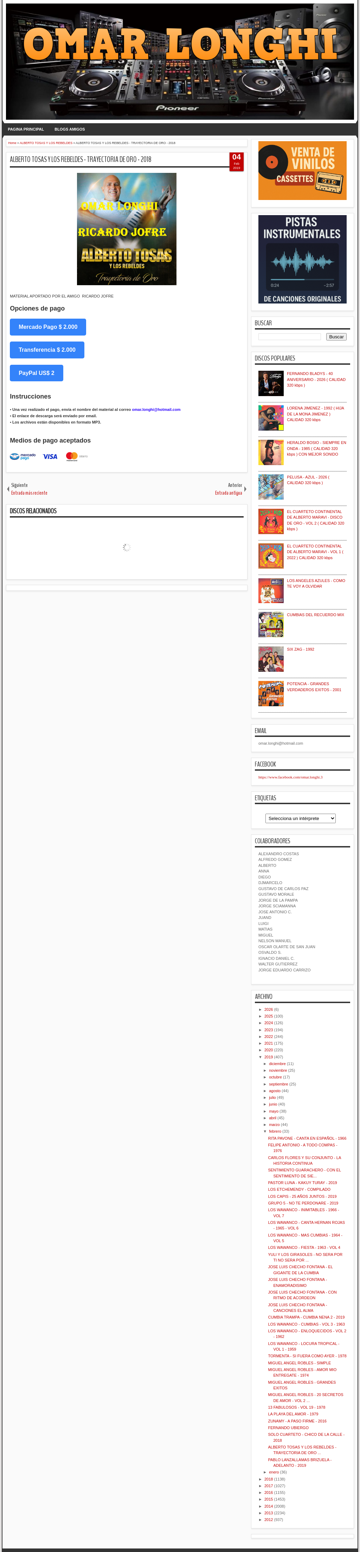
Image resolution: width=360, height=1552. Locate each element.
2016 (268, 1492)
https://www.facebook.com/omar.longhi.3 (290, 777)
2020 (268, 1050)
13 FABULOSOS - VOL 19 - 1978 (296, 1407)
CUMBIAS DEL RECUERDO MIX (315, 615)
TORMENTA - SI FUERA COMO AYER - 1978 (307, 1356)
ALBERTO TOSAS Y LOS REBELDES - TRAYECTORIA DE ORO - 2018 (81, 159)
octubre (275, 1077)
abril (272, 1118)
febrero (275, 1131)
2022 (268, 1036)
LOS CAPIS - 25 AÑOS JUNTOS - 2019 (302, 1196)
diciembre (277, 1064)
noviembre (278, 1070)
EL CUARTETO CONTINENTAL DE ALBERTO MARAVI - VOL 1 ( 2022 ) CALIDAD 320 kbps (315, 552)
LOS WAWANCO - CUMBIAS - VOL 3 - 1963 (306, 1324)
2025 (268, 1016)
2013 (268, 1513)
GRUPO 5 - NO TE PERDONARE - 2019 (303, 1203)
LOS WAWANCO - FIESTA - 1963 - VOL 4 (304, 1247)
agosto (275, 1091)
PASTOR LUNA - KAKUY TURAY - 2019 (302, 1183)
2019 (268, 1057)
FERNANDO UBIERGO (288, 1428)
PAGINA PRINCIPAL (26, 129)
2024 (268, 1023)
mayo (273, 1111)
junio (273, 1104)
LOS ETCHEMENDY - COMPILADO (299, 1189)
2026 (268, 1009)
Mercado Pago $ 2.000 (48, 327)
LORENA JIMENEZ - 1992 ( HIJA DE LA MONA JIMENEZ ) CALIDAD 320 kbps (315, 414)
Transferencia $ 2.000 (47, 350)
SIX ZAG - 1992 (300, 649)
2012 (268, 1519)
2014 (268, 1506)
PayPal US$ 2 (36, 373)
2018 (268, 1479)
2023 (268, 1030)
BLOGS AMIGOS (69, 129)
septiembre (278, 1084)
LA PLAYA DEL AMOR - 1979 (293, 1414)
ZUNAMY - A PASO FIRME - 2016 (297, 1421)
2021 (268, 1043)
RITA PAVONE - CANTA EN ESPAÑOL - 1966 (307, 1138)
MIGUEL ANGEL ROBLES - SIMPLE (299, 1363)
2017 (268, 1486)
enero (274, 1472)
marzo (274, 1124)
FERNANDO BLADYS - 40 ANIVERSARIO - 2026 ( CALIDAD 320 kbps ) (316, 379)
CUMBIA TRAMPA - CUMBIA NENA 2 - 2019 (306, 1317)
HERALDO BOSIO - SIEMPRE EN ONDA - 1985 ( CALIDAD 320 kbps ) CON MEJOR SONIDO (316, 448)
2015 (268, 1499)
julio (272, 1097)
